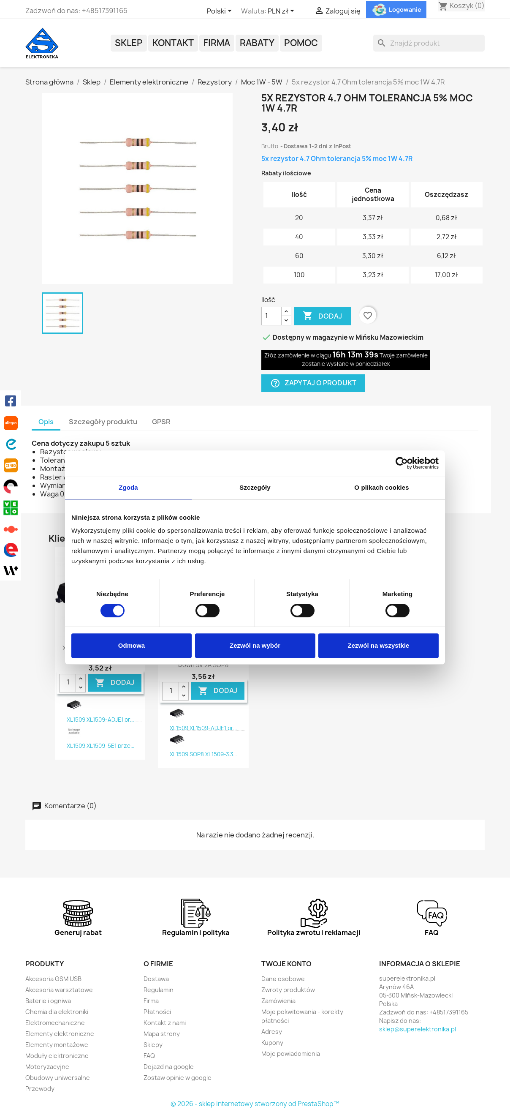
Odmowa (131, 645)
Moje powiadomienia (290, 1054)
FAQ (149, 1056)
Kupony (272, 1043)
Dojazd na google (169, 1067)
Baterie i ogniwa (48, 1001)
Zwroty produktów (288, 990)
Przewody (39, 1089)
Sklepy (153, 1045)
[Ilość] (271, 316)
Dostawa (156, 979)
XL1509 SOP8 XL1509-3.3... (203, 754)
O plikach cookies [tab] (381, 487)
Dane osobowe (283, 979)
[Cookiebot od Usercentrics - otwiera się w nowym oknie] (402, 463)
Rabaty (257, 43)
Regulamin (159, 990)
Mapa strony (162, 1034)
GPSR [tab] (161, 421)
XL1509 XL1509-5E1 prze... (100, 746)
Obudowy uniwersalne (57, 1078)
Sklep (129, 43)
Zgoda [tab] (128, 487)
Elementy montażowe (56, 1045)
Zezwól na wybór (255, 645)
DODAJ (114, 682)
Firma (216, 43)
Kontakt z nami (165, 1023)
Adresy (271, 1032)
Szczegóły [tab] (254, 487)
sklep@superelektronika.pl (417, 1029)
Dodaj (322, 316)
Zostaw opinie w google (178, 1078)
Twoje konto (286, 963)
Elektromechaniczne (55, 1023)
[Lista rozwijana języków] (221, 11)
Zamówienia (278, 1001)
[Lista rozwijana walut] (282, 11)
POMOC (301, 43)
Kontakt (173, 43)
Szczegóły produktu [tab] (103, 421)
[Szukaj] (429, 43)
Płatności (157, 1012)
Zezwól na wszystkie (379, 645)
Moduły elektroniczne (57, 1056)
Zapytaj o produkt (313, 383)
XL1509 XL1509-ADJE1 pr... (100, 719)
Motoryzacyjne (47, 1067)
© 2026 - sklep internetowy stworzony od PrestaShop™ (255, 1103)
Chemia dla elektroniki (56, 1012)
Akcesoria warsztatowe (59, 990)
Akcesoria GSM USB (53, 979)
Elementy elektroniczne (59, 1034)
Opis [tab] (46, 421)
